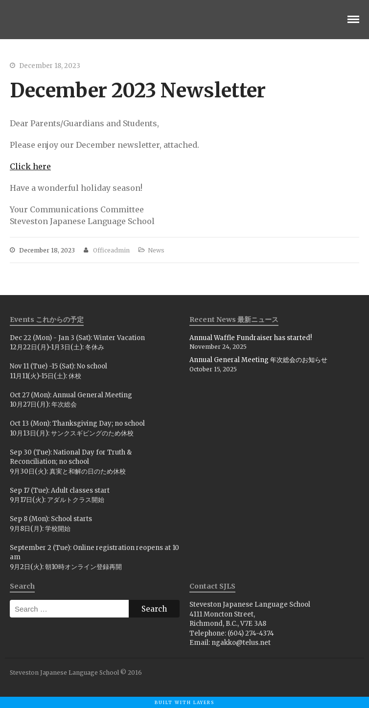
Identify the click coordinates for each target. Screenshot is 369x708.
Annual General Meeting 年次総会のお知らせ (258, 360)
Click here (30, 166)
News (156, 250)
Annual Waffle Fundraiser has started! (250, 338)
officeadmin (111, 250)
